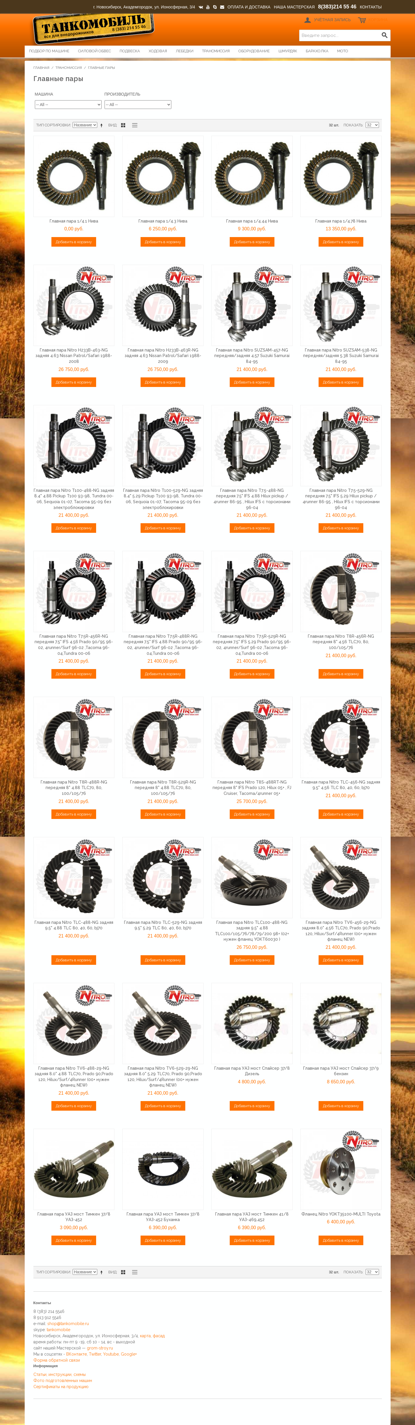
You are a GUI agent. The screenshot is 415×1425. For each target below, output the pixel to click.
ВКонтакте (76, 1354)
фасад (159, 1335)
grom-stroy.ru (100, 1348)
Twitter (95, 1354)
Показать (353, 125)
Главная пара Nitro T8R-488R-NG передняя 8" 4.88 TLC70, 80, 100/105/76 (74, 788)
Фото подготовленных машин (62, 1380)
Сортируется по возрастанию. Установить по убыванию (102, 125)
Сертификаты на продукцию (61, 1386)
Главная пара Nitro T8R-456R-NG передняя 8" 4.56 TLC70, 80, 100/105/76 (341, 642)
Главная (41, 68)
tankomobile (58, 1329)
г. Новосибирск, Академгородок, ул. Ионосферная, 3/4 (144, 7)
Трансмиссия (68, 68)
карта (145, 1335)
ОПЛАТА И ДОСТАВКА (248, 7)
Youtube (111, 1354)
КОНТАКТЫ (371, 7)
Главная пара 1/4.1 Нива (74, 221)
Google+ (129, 1354)
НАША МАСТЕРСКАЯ (294, 7)
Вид (112, 125)
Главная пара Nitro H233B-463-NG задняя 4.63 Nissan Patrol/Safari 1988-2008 (73, 356)
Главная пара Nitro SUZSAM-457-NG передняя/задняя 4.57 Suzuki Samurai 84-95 (252, 356)
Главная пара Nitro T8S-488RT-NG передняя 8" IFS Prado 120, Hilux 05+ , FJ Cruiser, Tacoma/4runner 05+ (252, 788)
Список (133, 125)
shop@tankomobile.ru (68, 1323)
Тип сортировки (53, 125)
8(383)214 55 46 (337, 7)
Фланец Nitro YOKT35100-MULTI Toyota (340, 1214)
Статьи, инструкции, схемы (59, 1374)
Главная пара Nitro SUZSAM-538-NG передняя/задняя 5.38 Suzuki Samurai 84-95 (341, 356)
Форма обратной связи (56, 1360)
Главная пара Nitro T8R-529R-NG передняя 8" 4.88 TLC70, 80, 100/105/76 (163, 788)
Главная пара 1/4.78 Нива (341, 221)
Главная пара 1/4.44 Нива (252, 221)
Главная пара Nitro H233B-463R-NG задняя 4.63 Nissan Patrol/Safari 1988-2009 (163, 356)
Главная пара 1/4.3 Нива (163, 221)
